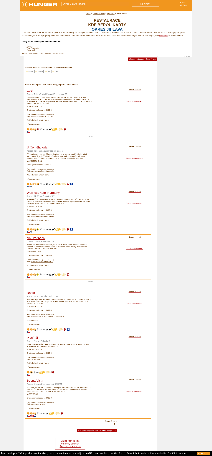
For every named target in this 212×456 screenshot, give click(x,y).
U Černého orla (37, 147)
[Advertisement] (90, 141)
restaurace (163, 36)
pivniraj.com (35, 359)
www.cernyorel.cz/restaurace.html (43, 171)
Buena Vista (35, 380)
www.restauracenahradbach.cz (42, 262)
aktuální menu (44, 120)
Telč (47, 71)
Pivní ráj (32, 337)
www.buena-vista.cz (38, 404)
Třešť (55, 71)
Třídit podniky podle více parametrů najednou (96, 430)
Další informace (177, 453)
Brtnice (29, 71)
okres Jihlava (107, 29)
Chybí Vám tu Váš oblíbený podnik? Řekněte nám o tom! (70, 443)
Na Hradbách (36, 238)
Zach (30, 90)
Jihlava (39, 71)
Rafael (31, 293)
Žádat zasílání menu (134, 101)
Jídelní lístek (33, 120)
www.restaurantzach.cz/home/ (42, 116)
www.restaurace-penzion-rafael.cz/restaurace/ (47, 316)
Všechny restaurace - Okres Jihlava (142, 59)
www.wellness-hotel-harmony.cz (42, 216)
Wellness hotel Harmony (43, 192)
